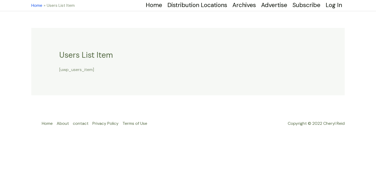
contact (81, 123)
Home (47, 123)
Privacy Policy (105, 123)
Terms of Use (134, 123)
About (63, 123)
